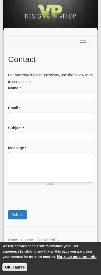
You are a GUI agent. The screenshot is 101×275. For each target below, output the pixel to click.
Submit (17, 215)
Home (13, 240)
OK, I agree (15, 267)
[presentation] (49, 199)
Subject (16, 128)
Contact (27, 240)
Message (17, 148)
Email (14, 108)
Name (14, 88)
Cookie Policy (48, 240)
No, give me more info (76, 256)
